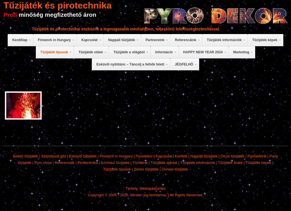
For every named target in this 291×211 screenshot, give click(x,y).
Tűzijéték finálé (230, 163)
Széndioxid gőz (53, 156)
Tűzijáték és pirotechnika (57, 5)
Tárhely (131, 188)
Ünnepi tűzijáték (175, 169)
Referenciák (64, 163)
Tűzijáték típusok (117, 169)
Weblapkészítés (153, 188)
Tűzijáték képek (258, 163)
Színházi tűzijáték (115, 163)
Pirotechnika (87, 163)
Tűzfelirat (139, 163)
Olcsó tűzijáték (233, 156)
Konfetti (181, 156)
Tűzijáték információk (197, 163)
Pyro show (43, 163)
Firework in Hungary (116, 156)
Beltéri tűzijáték (25, 156)
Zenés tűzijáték (146, 169)
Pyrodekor (144, 156)
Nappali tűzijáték (203, 156)
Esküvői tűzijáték (83, 156)
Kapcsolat (163, 156)
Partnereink (257, 156)
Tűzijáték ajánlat (164, 163)
